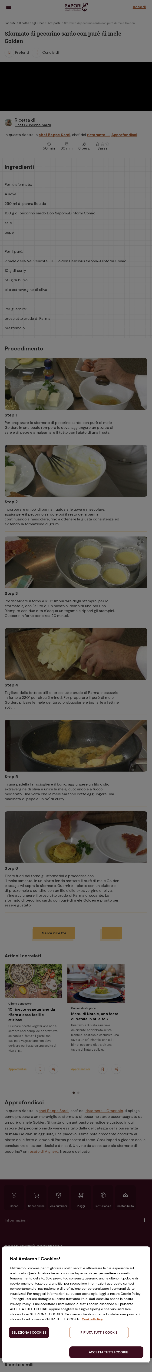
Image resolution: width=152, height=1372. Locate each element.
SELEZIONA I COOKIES (29, 1332)
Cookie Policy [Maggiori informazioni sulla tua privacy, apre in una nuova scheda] (92, 1319)
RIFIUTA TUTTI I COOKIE (98, 1332)
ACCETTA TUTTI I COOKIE (108, 1352)
